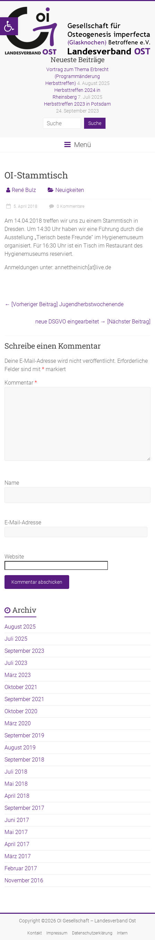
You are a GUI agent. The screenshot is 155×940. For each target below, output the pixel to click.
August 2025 (20, 626)
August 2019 (20, 747)
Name (11, 482)
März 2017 (17, 856)
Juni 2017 (16, 820)
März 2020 (17, 723)
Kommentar (20, 382)
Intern (122, 933)
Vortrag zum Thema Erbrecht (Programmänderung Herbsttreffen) (77, 76)
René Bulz (24, 190)
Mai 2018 (16, 784)
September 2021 (24, 699)
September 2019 (24, 735)
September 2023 (24, 651)
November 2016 (23, 880)
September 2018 (24, 759)
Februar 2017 (20, 868)
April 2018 (16, 796)
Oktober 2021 (20, 687)
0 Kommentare (65, 206)
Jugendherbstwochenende (64, 304)
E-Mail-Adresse (22, 522)
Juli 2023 (15, 663)
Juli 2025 (15, 639)
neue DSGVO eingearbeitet (93, 321)
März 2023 (17, 675)
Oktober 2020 (20, 711)
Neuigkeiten (69, 190)
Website (14, 556)
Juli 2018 (15, 771)
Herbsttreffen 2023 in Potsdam (77, 104)
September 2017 (24, 808)
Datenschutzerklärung (92, 933)
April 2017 (16, 844)
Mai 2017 (16, 832)
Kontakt (34, 933)
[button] (9, 26)
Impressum (56, 933)
